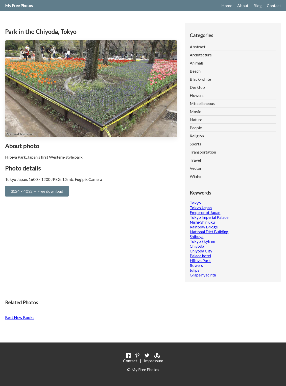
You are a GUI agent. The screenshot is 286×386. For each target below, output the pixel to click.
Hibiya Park (200, 260)
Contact (274, 5)
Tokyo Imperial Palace (209, 217)
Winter (196, 176)
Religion (197, 135)
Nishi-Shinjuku (202, 222)
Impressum (153, 360)
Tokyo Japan (201, 207)
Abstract (197, 46)
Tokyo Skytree (202, 241)
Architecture (201, 54)
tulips (194, 270)
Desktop (197, 87)
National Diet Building (209, 231)
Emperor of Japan (205, 212)
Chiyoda (197, 246)
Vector (196, 168)
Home (226, 5)
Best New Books (19, 317)
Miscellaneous (202, 103)
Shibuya (196, 236)
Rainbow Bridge (204, 226)
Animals (197, 62)
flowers (196, 265)
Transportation (203, 151)
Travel (195, 160)
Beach (195, 71)
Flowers (197, 95)
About (242, 5)
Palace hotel (200, 255)
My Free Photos (19, 5)
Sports (195, 143)
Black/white (200, 79)
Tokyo (195, 202)
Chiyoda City (201, 250)
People (196, 127)
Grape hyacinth (203, 274)
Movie (195, 111)
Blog (257, 5)
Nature (196, 119)
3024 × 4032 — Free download (37, 191)
